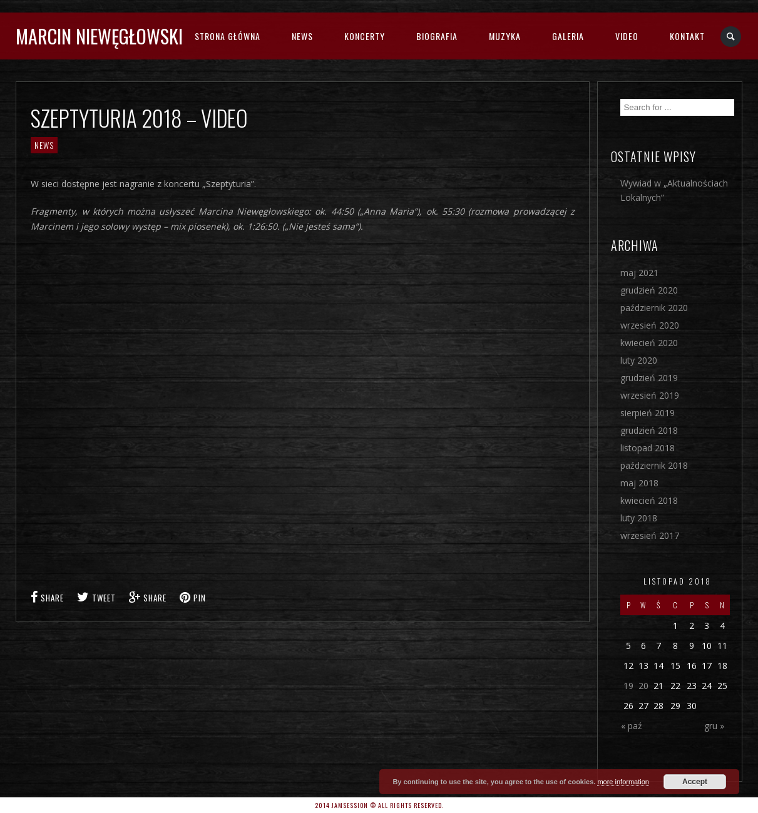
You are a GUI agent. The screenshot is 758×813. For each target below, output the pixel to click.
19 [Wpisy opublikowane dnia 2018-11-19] (628, 686)
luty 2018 (638, 518)
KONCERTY (364, 36)
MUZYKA (505, 36)
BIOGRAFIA (437, 36)
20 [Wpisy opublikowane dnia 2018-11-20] (643, 686)
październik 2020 (654, 308)
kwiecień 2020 (649, 343)
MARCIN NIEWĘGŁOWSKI (99, 36)
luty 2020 (638, 360)
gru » (714, 726)
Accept (694, 781)
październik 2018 (654, 465)
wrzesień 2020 (649, 325)
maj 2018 (639, 483)
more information (623, 781)
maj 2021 (639, 273)
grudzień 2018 (649, 430)
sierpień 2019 (647, 413)
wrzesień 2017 (649, 535)
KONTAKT (687, 36)
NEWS (302, 36)
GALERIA (568, 36)
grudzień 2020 (649, 290)
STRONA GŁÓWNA (227, 36)
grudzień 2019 (649, 378)
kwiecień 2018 (649, 500)
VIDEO (626, 36)
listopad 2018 (647, 448)
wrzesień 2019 (649, 395)
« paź (631, 726)
